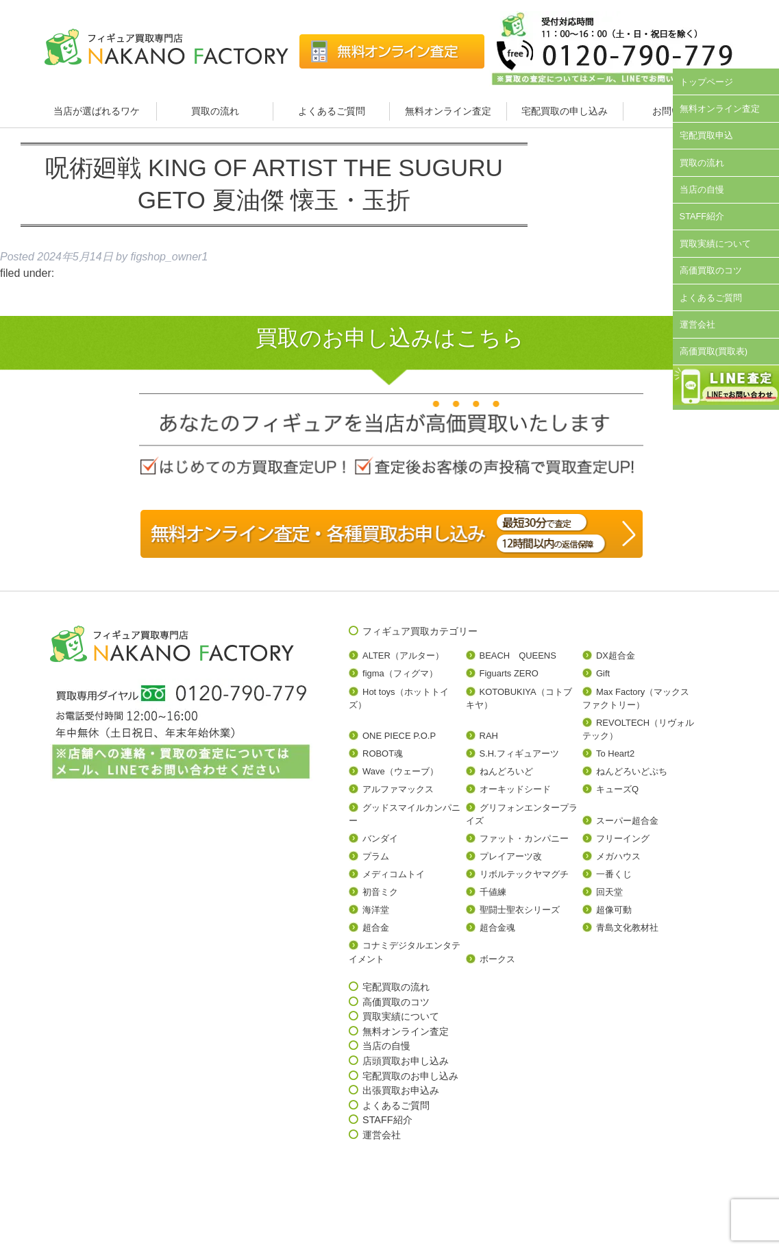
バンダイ (380, 838)
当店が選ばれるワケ (98, 111)
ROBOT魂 (382, 753)
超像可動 (614, 910)
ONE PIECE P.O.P (399, 736)
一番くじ (614, 874)
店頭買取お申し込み (405, 1060)
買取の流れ (215, 111)
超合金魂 (497, 927)
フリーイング (623, 838)
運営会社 (697, 324)
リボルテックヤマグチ (524, 874)
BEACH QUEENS (518, 655)
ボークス (497, 959)
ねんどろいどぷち (631, 771)
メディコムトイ (393, 874)
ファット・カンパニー (524, 838)
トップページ (706, 82)
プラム (375, 856)
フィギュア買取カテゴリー (420, 631)
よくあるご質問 (331, 111)
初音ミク (380, 892)
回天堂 (609, 892)
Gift (603, 673)
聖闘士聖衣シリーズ (520, 910)
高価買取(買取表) (714, 351)
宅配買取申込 (706, 135)
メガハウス (618, 856)
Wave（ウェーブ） (400, 771)
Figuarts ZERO (509, 673)
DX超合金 (615, 655)
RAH (489, 736)
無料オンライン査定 (448, 111)
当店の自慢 (702, 189)
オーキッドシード (515, 789)
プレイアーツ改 (511, 856)
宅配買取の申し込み (564, 111)
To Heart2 (615, 753)
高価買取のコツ (711, 270)
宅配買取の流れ (396, 986)
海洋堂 (375, 910)
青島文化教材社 (627, 927)
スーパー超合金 (627, 821)
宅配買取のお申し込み (410, 1075)
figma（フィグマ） (400, 673)
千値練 (493, 892)
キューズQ (617, 789)
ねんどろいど (506, 771)
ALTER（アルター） (403, 655)
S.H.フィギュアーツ (519, 753)
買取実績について (715, 243)
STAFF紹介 (702, 216)
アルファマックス (398, 789)
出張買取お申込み (400, 1090)
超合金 (375, 927)
